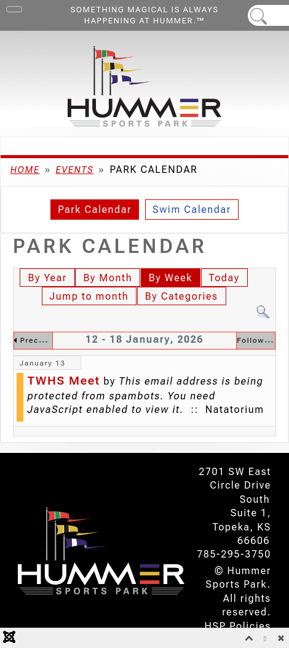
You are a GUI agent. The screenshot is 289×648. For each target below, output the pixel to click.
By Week (170, 278)
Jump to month (89, 296)
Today (224, 278)
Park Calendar (95, 209)
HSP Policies (238, 626)
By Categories (181, 296)
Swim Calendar (191, 209)
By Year (47, 278)
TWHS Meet (64, 381)
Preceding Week (53, 340)
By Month (107, 278)
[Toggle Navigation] (14, 9)
